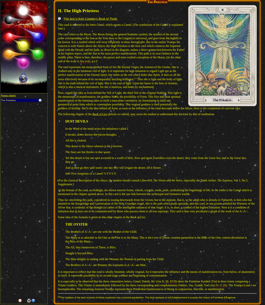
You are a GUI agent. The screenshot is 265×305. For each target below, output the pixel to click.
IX (224, 285)
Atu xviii (85, 61)
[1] (135, 78)
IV (217, 285)
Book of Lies (99, 114)
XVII (173, 281)
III (166, 281)
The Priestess (8, 100)
